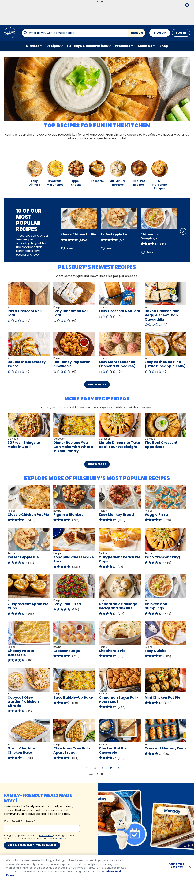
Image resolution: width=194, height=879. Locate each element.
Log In (181, 33)
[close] (186, 5)
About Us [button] (144, 46)
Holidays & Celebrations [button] (87, 46)
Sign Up (160, 33)
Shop (163, 46)
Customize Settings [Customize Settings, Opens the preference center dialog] (176, 865)
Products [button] (122, 46)
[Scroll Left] (55, 231)
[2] (118, 767)
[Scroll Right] (183, 231)
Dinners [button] (32, 46)
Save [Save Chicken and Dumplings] (150, 252)
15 (110, 767)
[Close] (190, 866)
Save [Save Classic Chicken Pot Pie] (70, 248)
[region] (97, 867)
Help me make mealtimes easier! (32, 845)
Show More (97, 384)
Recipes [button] (53, 46)
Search (136, 33)
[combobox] (74, 32)
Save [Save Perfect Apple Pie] (109, 248)
